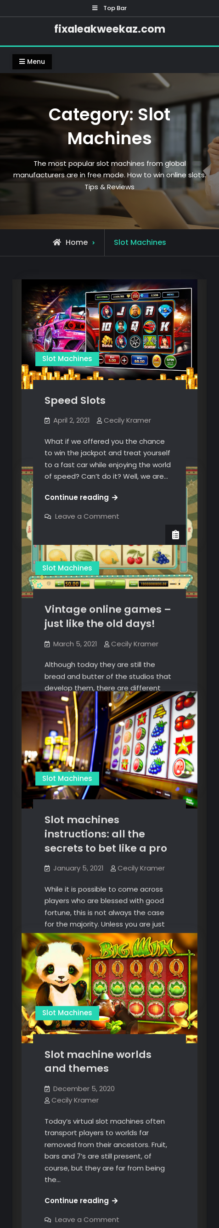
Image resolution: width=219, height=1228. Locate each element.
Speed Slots (75, 400)
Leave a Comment (87, 516)
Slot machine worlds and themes (98, 1055)
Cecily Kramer (127, 420)
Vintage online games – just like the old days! (108, 615)
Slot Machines (67, 358)
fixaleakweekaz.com (109, 29)
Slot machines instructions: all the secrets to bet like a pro (106, 832)
